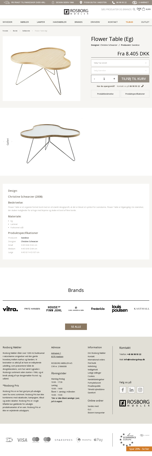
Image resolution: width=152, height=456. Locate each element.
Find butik (92, 363)
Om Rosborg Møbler (97, 353)
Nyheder (7, 22)
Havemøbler (59, 22)
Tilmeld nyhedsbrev (96, 389)
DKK (139, 8)
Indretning (92, 366)
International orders (96, 359)
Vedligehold (93, 369)
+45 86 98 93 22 (134, 354)
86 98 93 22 (135, 86)
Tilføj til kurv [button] (133, 78)
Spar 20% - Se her (139, 448)
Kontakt (113, 22)
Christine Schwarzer (21, 196)
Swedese (25, 237)
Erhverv (95, 22)
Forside (5, 31)
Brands (79, 22)
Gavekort (92, 392)
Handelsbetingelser (96, 379)
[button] (3, 141)
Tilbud (129, 22)
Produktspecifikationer (135, 94)
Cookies (91, 376)
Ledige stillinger (94, 373)
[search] (118, 9)
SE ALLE (76, 326)
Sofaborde (26, 31)
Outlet (145, 22)
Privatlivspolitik (94, 386)
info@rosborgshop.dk (134, 359)
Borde (15, 31)
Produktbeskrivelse (105, 94)
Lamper (41, 22)
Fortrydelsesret (94, 382)
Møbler (24, 22)
